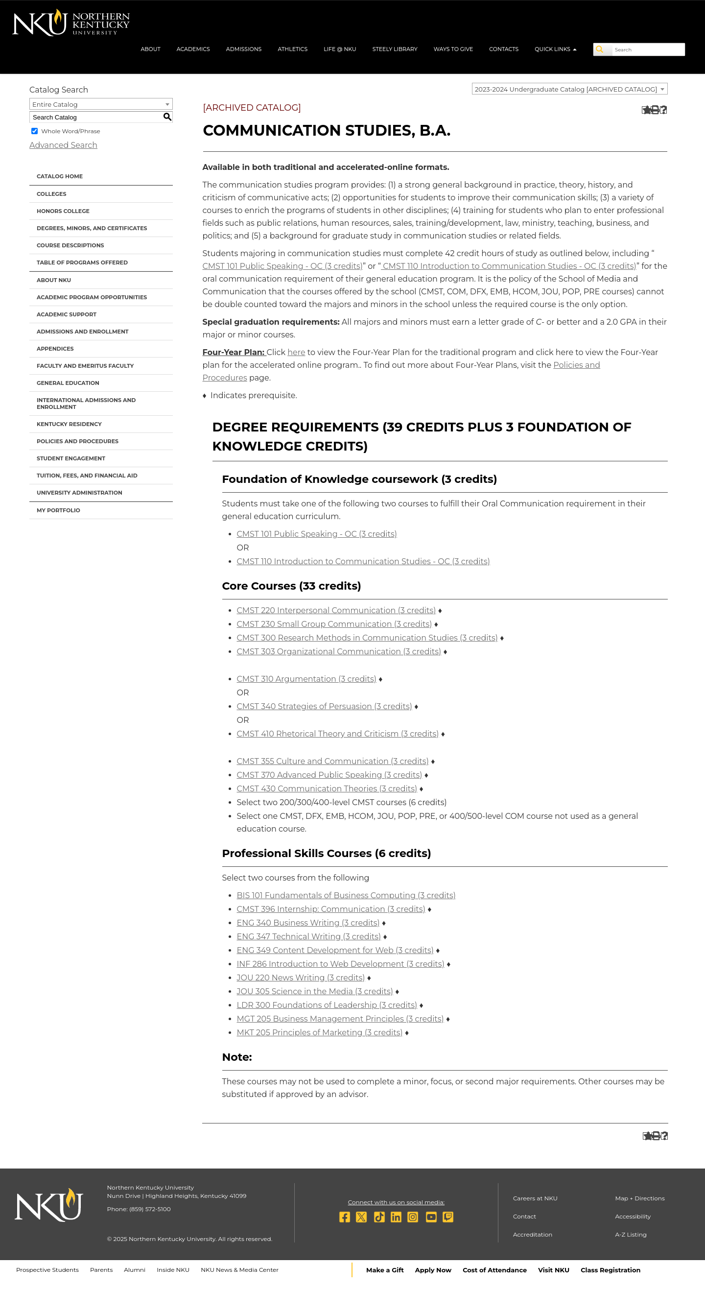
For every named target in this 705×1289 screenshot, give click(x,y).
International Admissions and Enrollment (86, 403)
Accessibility (633, 1216)
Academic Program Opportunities (92, 297)
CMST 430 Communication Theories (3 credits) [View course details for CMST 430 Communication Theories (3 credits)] (327, 788)
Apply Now (433, 1270)
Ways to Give (453, 49)
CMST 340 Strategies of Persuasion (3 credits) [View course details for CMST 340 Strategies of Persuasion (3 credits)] (324, 706)
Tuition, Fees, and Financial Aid (87, 475)
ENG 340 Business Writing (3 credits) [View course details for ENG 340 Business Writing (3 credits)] (308, 923)
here (296, 352)
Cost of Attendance (495, 1270)
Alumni (134, 1269)
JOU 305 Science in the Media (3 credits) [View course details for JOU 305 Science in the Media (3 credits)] (315, 991)
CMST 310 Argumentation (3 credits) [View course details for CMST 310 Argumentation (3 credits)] (307, 679)
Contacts (503, 49)
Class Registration (610, 1270)
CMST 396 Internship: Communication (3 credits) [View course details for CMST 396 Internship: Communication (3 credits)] (331, 909)
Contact (524, 1216)
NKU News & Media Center (240, 1269)
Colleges (51, 194)
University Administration (79, 492)
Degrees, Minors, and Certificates (92, 228)
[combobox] (570, 89)
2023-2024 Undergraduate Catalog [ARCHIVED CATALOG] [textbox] (566, 89)
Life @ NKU (340, 49)
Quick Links (556, 49)
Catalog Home (60, 176)
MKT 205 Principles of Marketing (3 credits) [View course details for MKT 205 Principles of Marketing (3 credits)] (320, 1032)
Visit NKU (553, 1270)
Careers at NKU (535, 1198)
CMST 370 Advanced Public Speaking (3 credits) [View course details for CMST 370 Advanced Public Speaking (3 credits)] (330, 775)
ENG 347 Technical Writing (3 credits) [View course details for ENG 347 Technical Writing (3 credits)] (309, 936)
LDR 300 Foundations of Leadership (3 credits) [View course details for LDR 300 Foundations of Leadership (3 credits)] (327, 1005)
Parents (101, 1269)
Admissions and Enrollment (83, 331)
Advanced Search (63, 145)
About (150, 49)
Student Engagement (71, 458)
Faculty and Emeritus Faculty (85, 365)
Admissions (244, 49)
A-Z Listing (631, 1234)
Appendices (55, 348)
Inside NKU (173, 1269)
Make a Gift (385, 1270)
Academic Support (66, 314)
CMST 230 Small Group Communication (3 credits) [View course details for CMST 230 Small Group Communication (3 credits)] (334, 624)
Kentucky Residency (69, 424)
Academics (193, 49)
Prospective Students (47, 1269)
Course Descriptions (70, 245)
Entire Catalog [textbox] (55, 104)
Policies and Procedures (77, 441)
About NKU (54, 280)
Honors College (63, 211)
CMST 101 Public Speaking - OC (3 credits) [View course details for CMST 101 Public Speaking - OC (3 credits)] (283, 266)
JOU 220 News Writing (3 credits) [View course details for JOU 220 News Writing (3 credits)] (301, 977)
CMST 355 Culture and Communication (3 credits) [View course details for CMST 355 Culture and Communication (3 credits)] (333, 761)
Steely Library (395, 49)
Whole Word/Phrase (70, 131)
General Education (68, 383)
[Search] (603, 49)
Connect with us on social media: (396, 1202)
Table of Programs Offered (82, 262)
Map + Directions (639, 1198)
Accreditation (533, 1234)
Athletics (292, 49)
